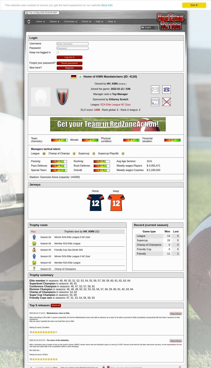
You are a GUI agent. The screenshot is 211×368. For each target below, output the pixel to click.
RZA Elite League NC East (115, 104)
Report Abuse (176, 314)
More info (107, 5)
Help (98, 22)
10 (56, 332)
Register (69, 68)
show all (56, 305)
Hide (33, 231)
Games (53, 22)
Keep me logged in (40, 52)
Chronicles (69, 22)
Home (39, 22)
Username (35, 43)
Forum (85, 22)
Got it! (194, 5)
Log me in (70, 57)
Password (35, 48)
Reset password (69, 63)
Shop (110, 22)
